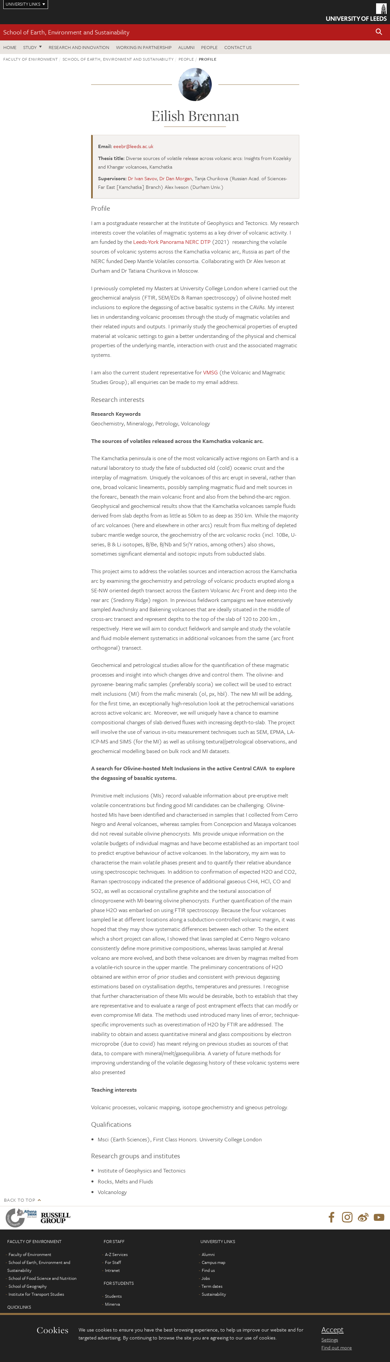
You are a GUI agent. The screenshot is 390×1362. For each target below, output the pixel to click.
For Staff (113, 1262)
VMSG (210, 372)
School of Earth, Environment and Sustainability (66, 31)
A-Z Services (116, 1254)
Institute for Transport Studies (36, 1294)
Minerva (112, 1304)
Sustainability (214, 1294)
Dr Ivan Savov (142, 178)
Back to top (19, 1199)
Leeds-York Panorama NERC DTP (171, 242)
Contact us (237, 47)
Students (113, 1296)
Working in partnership (144, 47)
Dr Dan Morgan (175, 178)
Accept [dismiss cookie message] (332, 1330)
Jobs (205, 1278)
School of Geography (28, 1286)
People (209, 47)
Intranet (112, 1270)
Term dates (211, 1286)
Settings (329, 1339)
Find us (208, 1270)
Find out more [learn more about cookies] (336, 1347)
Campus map (213, 1262)
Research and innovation (79, 47)
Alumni (186, 47)
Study (30, 47)
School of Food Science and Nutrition (43, 1278)
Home (10, 47)
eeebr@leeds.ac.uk (133, 146)
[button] (379, 32)
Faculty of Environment (30, 59)
